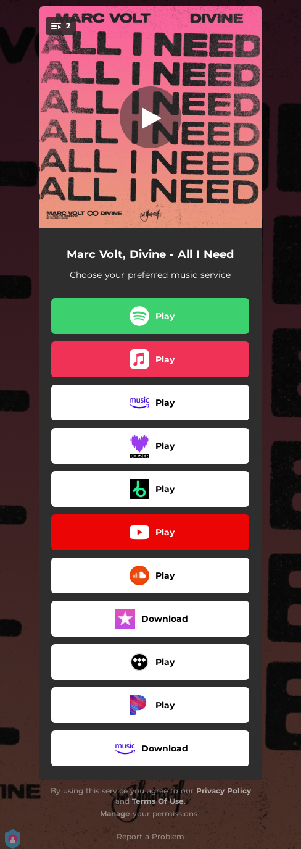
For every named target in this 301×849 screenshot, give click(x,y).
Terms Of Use (158, 801)
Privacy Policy (223, 790)
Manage (115, 813)
